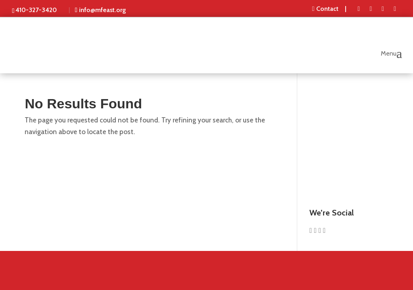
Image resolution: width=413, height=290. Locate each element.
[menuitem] (330, 9)
